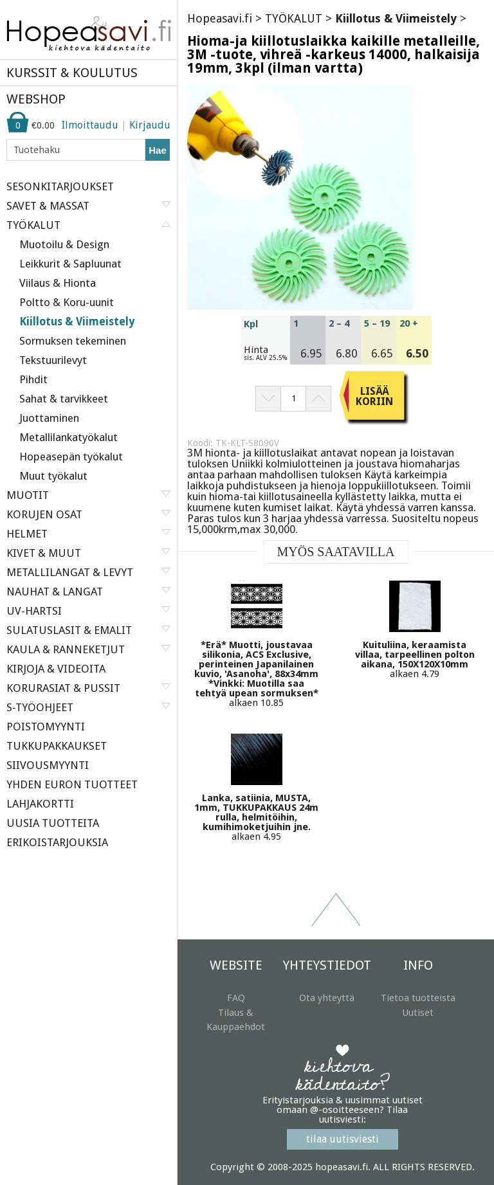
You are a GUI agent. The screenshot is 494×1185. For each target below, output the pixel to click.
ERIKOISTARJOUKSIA (57, 842)
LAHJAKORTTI (40, 803)
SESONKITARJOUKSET (60, 186)
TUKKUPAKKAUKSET (56, 745)
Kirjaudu (149, 125)
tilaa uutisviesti (342, 1139)
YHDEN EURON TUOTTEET (72, 784)
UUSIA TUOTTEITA (52, 823)
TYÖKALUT (293, 18)
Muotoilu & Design (64, 244)
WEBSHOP (36, 99)
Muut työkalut (53, 475)
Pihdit (33, 379)
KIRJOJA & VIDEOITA (55, 668)
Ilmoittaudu (90, 125)
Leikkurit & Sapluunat (70, 263)
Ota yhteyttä (326, 998)
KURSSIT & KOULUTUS (72, 72)
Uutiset (418, 1012)
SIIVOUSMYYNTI (47, 765)
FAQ (236, 998)
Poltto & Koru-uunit (66, 302)
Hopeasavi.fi (219, 18)
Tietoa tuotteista (418, 998)
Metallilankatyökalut (68, 437)
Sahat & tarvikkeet (63, 398)
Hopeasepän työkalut (71, 456)
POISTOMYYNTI (45, 726)
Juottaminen (49, 418)
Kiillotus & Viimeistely (76, 321)
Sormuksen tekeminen (72, 340)
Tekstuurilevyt (53, 360)
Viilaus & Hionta (57, 282)
